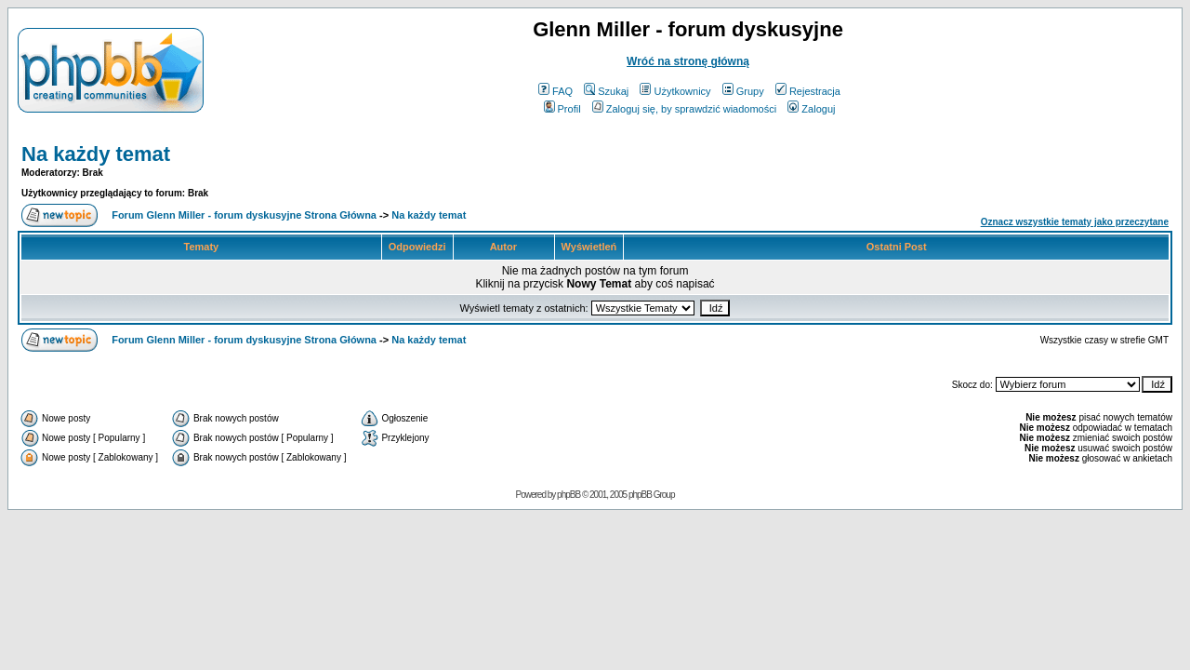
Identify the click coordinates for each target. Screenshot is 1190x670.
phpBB (568, 494)
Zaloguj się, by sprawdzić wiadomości (684, 108)
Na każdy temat (95, 154)
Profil (562, 108)
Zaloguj (811, 108)
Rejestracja (807, 91)
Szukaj (606, 91)
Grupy (743, 91)
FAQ (555, 91)
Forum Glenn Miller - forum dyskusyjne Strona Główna (244, 215)
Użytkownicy (675, 91)
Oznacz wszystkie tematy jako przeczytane (1075, 222)
